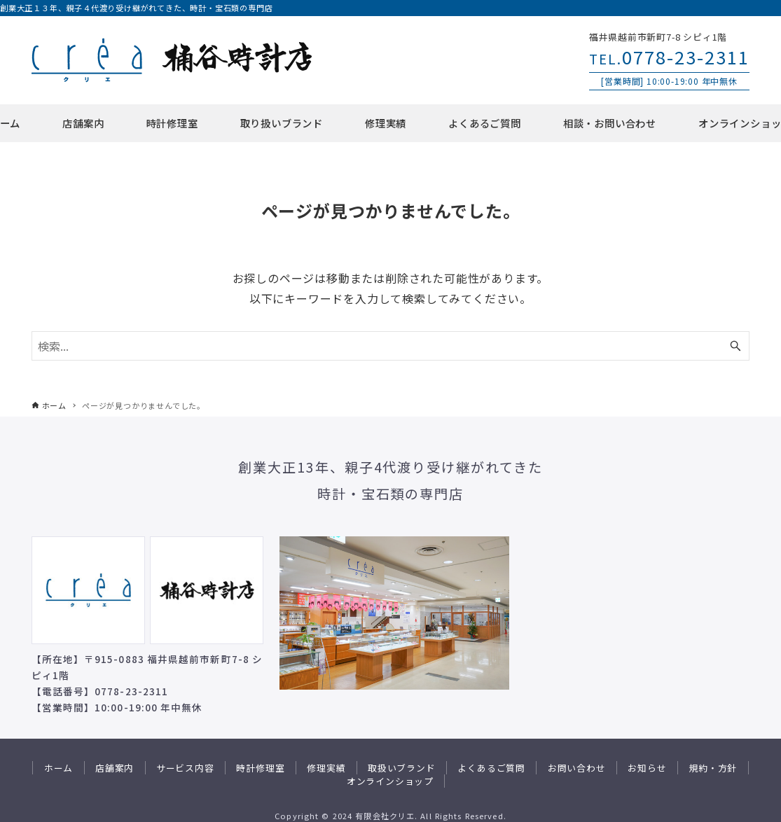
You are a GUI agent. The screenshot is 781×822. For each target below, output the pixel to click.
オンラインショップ (390, 781)
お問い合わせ (577, 767)
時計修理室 (260, 767)
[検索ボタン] (735, 346)
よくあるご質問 (491, 767)
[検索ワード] (391, 346)
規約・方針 (713, 767)
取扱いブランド (402, 767)
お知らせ (647, 767)
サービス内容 (185, 767)
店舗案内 (114, 767)
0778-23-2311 (669, 56)
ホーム (58, 767)
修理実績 (326, 767)
